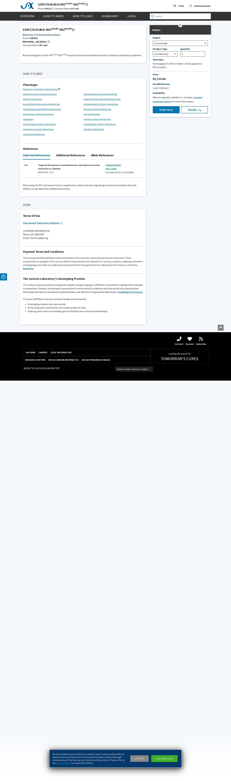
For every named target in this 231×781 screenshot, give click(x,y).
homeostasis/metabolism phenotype (42, 317)
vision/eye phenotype (34, 342)
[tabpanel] (83, 378)
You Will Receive (161, 84)
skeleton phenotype (94, 337)
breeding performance (130, 692)
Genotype (158, 59)
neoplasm (28, 327)
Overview (27, 16)
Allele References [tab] (102, 363)
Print (181, 5)
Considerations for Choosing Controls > (38, 428)
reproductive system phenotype (100, 332)
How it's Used (83, 16)
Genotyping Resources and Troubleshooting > (41, 457)
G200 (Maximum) (35, 518)
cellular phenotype (32, 307)
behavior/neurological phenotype (40, 302)
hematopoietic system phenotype (101, 312)
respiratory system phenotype (38, 337)
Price (155, 74)
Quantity (185, 48)
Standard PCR (36, 473)
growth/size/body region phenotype (41, 312)
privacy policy (63, 763)
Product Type (160, 48)
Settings (139, 758)
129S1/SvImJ (31, 439)
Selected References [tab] (36, 363)
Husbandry (110, 16)
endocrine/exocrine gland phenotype (102, 307)
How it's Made (53, 16)
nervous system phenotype (97, 327)
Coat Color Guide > (30, 582)
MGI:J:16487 (111, 376)
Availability (159, 92)
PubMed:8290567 (113, 373)
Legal (132, 16)
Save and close (164, 758)
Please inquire (30, 585)
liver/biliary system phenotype (38, 322)
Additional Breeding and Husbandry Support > (41, 534)
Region (156, 37)
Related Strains (202, 5)
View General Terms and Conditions (43, 623)
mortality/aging (92, 322)
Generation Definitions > (94, 184)
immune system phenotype (97, 317)
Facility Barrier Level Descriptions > (37, 512)
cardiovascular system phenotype (100, 302)
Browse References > (37, 106)
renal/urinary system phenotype (39, 332)
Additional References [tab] (70, 363)
